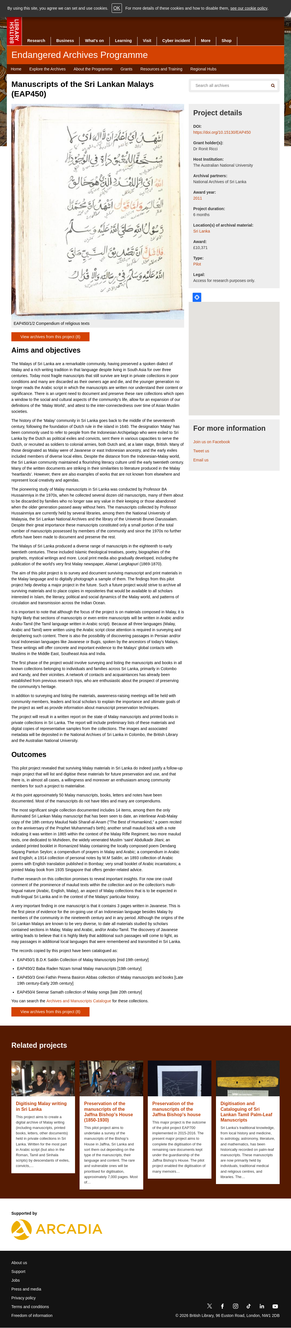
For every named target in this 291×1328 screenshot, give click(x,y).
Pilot (197, 264)
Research (36, 40)
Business (65, 40)
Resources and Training (161, 69)
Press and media (26, 1289)
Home (16, 69)
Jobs (15, 1280)
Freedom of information (32, 1315)
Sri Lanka (201, 231)
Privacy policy (23, 1298)
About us (19, 1262)
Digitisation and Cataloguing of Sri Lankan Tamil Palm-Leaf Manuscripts (246, 1111)
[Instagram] (235, 1307)
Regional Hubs (203, 69)
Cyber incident (176, 40)
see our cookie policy (249, 8)
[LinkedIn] (261, 1307)
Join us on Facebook (211, 442)
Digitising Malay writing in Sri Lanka (41, 1106)
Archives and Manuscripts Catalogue (78, 1001)
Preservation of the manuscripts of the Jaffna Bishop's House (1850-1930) (108, 1111)
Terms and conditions (30, 1306)
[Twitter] (209, 1307)
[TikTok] (248, 1307)
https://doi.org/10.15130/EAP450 (222, 132)
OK (116, 8)
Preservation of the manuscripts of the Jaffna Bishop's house (176, 1109)
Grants (126, 69)
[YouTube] (275, 1307)
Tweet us (201, 451)
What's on (94, 40)
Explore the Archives (47, 69)
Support (18, 1271)
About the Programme (93, 69)
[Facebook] (222, 1307)
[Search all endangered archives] (227, 85)
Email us (201, 460)
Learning (123, 40)
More (205, 40)
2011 (197, 198)
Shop (227, 40)
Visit (147, 40)
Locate (197, 297)
